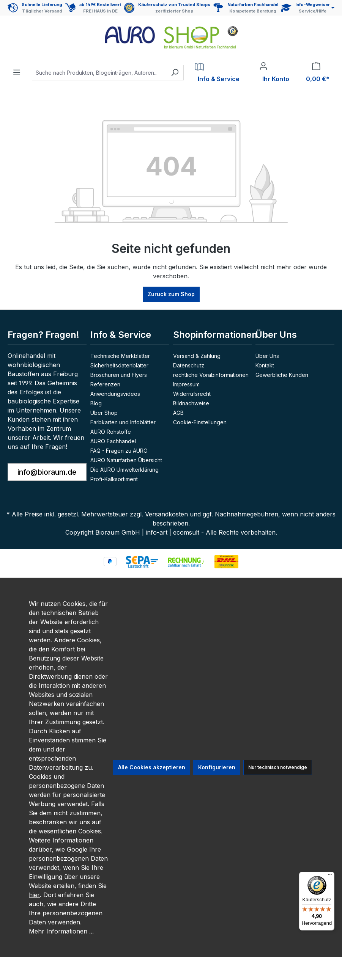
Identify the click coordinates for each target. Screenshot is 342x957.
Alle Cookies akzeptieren (151, 767)
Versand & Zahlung (197, 356)
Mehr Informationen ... (61, 931)
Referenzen (105, 384)
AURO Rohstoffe (110, 431)
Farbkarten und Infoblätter (123, 422)
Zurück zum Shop (171, 294)
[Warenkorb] (316, 72)
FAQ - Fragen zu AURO (119, 450)
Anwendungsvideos (115, 394)
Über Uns (276, 334)
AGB (178, 412)
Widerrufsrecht (192, 394)
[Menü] (17, 70)
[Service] (217, 72)
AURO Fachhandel (113, 441)
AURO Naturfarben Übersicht (126, 460)
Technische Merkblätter (120, 356)
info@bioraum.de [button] (46, 472)
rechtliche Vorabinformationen (211, 375)
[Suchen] (175, 72)
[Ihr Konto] (274, 72)
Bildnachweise (191, 403)
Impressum (186, 384)
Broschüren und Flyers (118, 375)
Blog (96, 403)
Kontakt (264, 365)
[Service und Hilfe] (307, 8)
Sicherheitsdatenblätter (119, 365)
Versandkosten (166, 514)
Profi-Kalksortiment (114, 479)
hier (34, 895)
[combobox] (99, 72)
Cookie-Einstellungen (200, 422)
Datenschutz (188, 365)
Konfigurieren (216, 767)
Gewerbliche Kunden (281, 375)
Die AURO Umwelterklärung (124, 469)
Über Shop (104, 412)
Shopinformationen (215, 334)
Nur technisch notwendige (277, 767)
